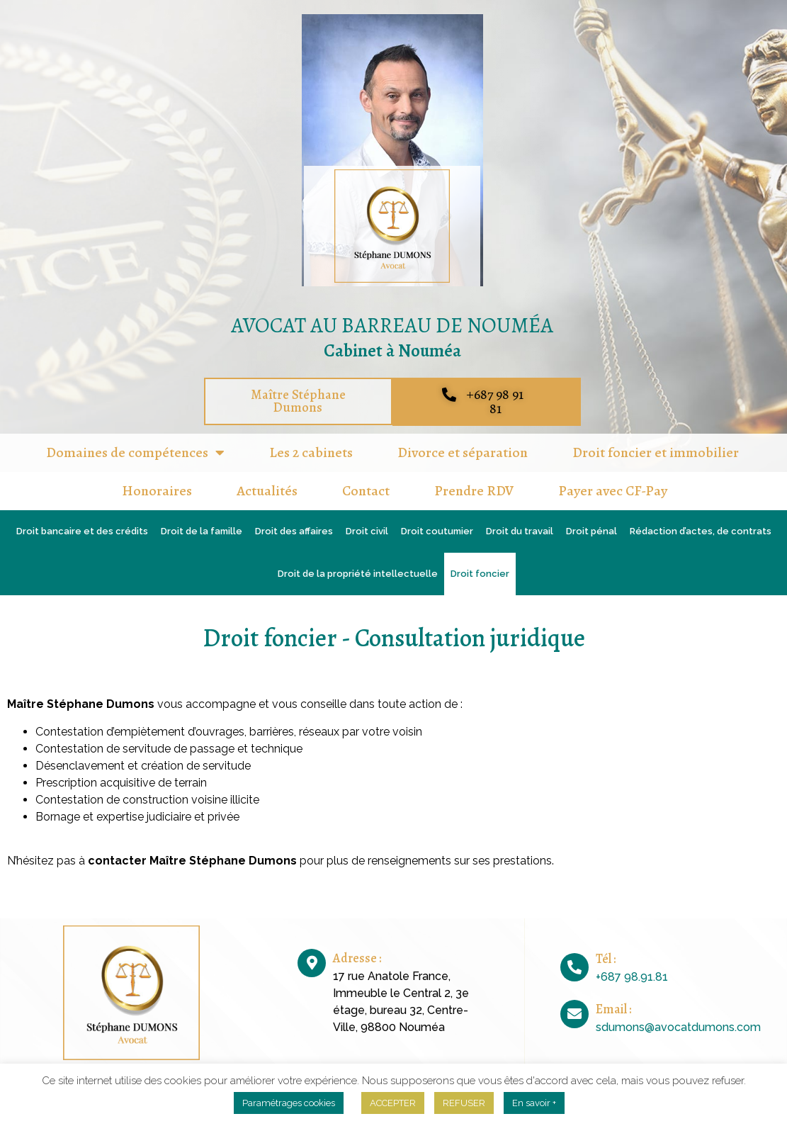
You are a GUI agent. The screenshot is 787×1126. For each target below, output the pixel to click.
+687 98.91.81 (632, 977)
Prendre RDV (474, 490)
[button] (298, 402)
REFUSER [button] (464, 1103)
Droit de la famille (201, 531)
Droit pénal (591, 531)
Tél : (606, 958)
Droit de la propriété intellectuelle (358, 573)
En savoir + (534, 1103)
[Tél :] (574, 967)
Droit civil (367, 531)
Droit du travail (519, 531)
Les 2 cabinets (311, 452)
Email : (613, 1009)
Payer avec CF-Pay (612, 490)
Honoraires (157, 490)
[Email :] (574, 1014)
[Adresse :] (312, 963)
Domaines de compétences (135, 453)
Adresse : (357, 958)
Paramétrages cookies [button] (288, 1103)
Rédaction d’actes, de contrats (700, 531)
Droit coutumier (437, 531)
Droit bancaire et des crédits (82, 531)
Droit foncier (480, 573)
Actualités (267, 490)
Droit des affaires (294, 531)
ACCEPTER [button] (393, 1103)
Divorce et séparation (462, 452)
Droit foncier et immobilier (655, 452)
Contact (366, 490)
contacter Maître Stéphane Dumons (194, 860)
